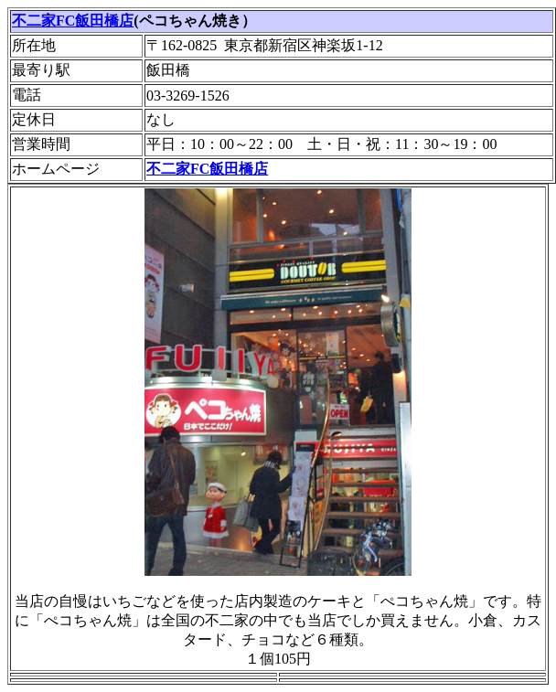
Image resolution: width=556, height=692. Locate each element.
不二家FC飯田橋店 (73, 20)
